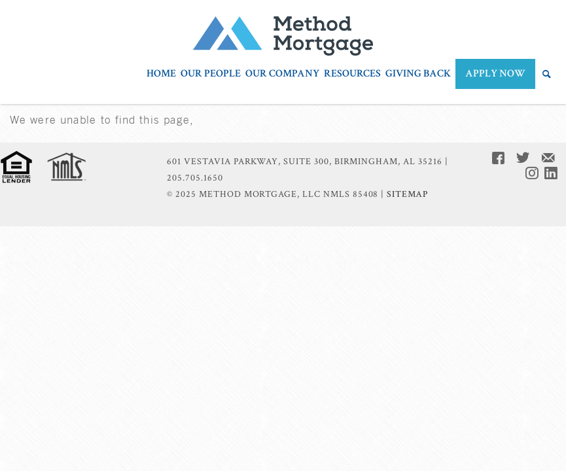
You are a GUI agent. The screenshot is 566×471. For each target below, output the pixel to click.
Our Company (282, 74)
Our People (211, 74)
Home (161, 74)
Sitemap (407, 194)
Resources (352, 74)
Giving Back (418, 74)
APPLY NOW (495, 73)
